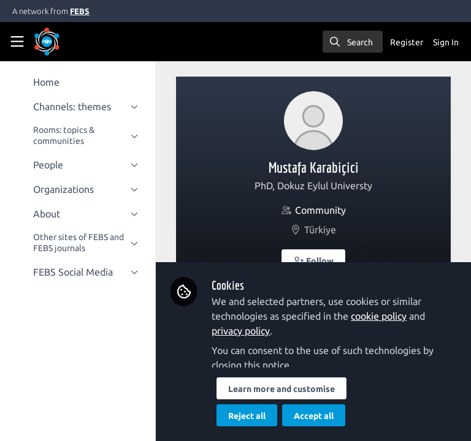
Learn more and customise (282, 389)
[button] (314, 260)
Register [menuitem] (406, 42)
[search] (353, 42)
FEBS (80, 11)
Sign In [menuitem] (446, 42)
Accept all (315, 416)
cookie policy (380, 316)
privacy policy (242, 330)
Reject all (248, 416)
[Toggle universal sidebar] (17, 41)
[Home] (63, 41)
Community (321, 210)
